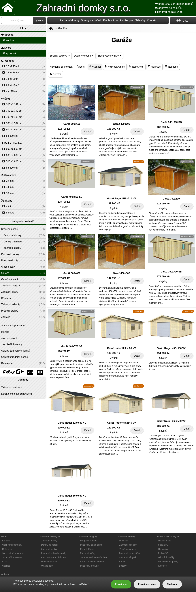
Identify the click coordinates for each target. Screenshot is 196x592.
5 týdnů (113, 208)
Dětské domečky (166, 557)
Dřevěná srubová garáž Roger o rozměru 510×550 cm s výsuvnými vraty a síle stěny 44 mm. (70, 440)
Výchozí (95, 66)
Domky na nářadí (91, 20)
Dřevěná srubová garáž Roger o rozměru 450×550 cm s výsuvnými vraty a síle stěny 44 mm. (170, 366)
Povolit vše (121, 584)
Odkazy (5, 574)
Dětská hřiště (164, 540)
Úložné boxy (47, 566)
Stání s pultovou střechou (92, 561)
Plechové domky (113, 20)
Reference (7, 549)
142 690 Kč (113, 278)
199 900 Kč (113, 203)
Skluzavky (163, 545)
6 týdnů (64, 133)
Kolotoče (162, 566)
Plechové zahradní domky (54, 553)
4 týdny (114, 133)
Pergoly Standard (88, 540)
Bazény (122, 566)
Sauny (122, 561)
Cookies (6, 566)
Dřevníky (123, 540)
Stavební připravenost (13, 553)
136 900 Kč (113, 353)
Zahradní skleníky (128, 545)
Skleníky (140, 20)
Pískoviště (163, 553)
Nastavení (172, 584)
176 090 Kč (163, 276)
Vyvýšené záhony (127, 549)
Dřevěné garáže (49, 561)
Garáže (62, 28)
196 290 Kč (64, 351)
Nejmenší (171, 66)
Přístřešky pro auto (89, 566)
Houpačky (163, 549)
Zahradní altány (88, 553)
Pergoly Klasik (87, 549)
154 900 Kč (163, 353)
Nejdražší (154, 66)
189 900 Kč (163, 426)
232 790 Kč (64, 129)
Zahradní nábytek (127, 557)
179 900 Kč (64, 427)
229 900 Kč (64, 500)
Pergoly (129, 20)
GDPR (5, 561)
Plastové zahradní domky (53, 557)
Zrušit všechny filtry (110, 55)
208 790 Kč (64, 201)
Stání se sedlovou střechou (93, 557)
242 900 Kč (113, 427)
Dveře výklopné (84, 55)
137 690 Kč (64, 278)
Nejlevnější (136, 66)
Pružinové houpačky (168, 561)
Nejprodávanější (114, 66)
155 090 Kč (113, 129)
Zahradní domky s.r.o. (83, 7)
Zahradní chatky (49, 549)
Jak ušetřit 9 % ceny (12, 557)
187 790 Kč (163, 127)
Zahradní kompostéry (129, 553)
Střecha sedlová (60, 55)
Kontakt (151, 20)
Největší (56, 73)
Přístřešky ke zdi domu (91, 545)
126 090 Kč (163, 203)
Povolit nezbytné (147, 584)
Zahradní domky (69, 20)
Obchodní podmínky (12, 545)
